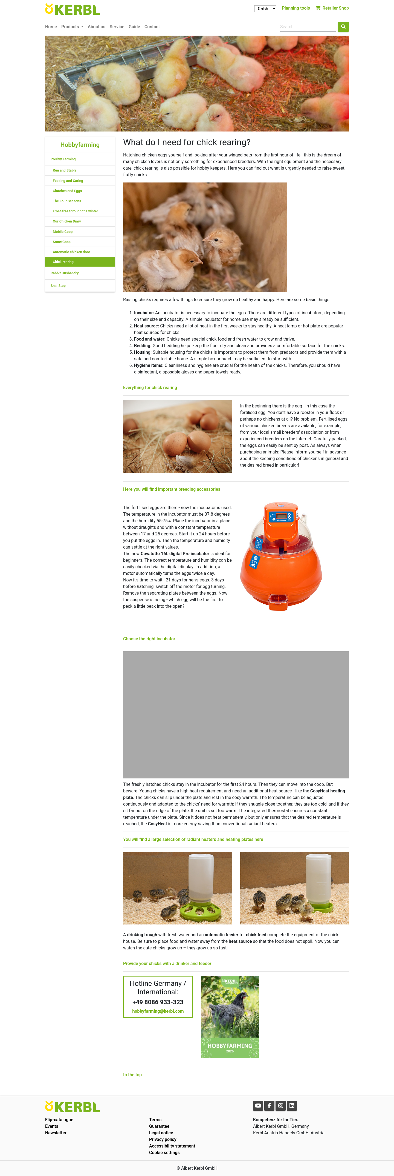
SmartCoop (62, 242)
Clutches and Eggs (67, 191)
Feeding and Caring (68, 181)
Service (117, 26)
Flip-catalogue (59, 1119)
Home (51, 26)
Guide (134, 26)
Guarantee (159, 1126)
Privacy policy (162, 1139)
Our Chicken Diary (67, 221)
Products (70, 26)
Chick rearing (63, 262)
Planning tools (296, 8)
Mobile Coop (63, 232)
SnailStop (58, 286)
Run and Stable (64, 170)
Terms (155, 1119)
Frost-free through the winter (75, 211)
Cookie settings (164, 1152)
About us (96, 26)
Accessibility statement (172, 1146)
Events (51, 1126)
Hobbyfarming (80, 144)
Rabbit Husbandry (65, 273)
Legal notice (161, 1132)
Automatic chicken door (71, 252)
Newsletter (55, 1132)
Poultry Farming (63, 159)
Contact (152, 26)
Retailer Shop (332, 8)
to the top (132, 1074)
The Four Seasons (67, 201)
